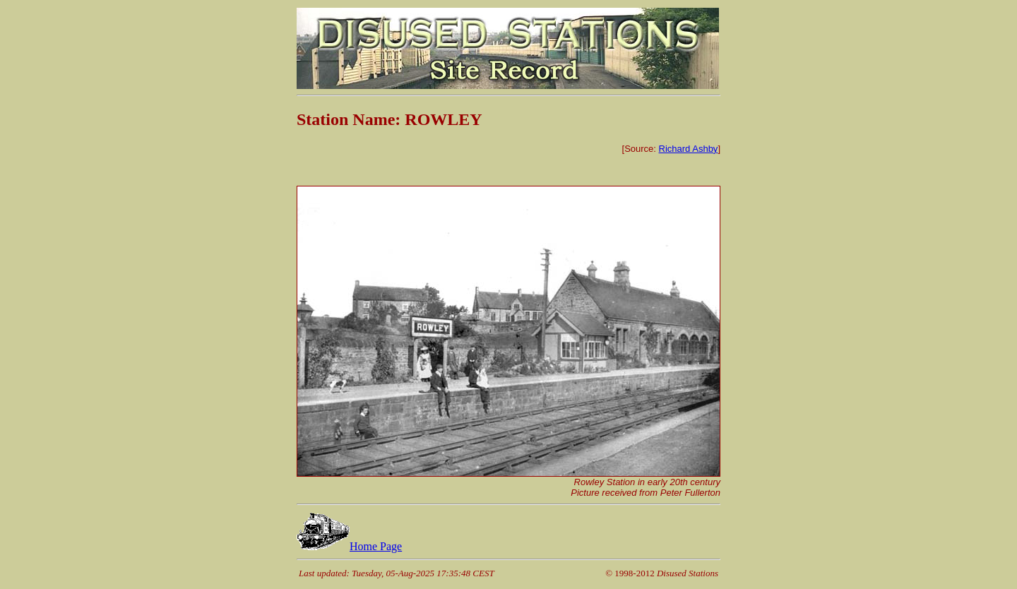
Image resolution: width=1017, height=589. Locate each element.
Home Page (349, 546)
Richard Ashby (688, 148)
